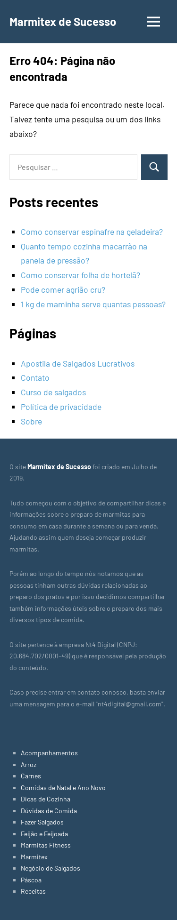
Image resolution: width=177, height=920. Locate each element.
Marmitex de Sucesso (62, 21)
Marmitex (34, 857)
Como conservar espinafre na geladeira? (92, 231)
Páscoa (31, 880)
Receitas (33, 891)
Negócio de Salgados (50, 868)
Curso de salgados (53, 392)
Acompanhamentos (49, 753)
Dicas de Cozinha (45, 799)
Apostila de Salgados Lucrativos (78, 363)
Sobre (31, 421)
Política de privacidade (61, 406)
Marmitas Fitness (46, 845)
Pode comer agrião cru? (63, 289)
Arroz (28, 764)
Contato (35, 377)
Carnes (31, 776)
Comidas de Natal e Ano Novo (63, 788)
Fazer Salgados (42, 822)
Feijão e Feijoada (44, 834)
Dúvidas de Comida (49, 811)
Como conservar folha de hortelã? (80, 275)
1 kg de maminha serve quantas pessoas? (93, 304)
